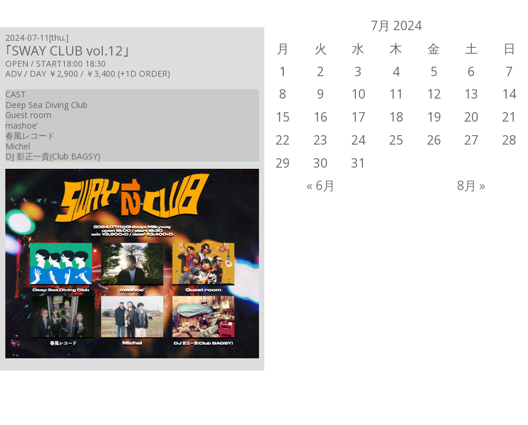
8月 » (471, 185)
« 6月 (320, 185)
